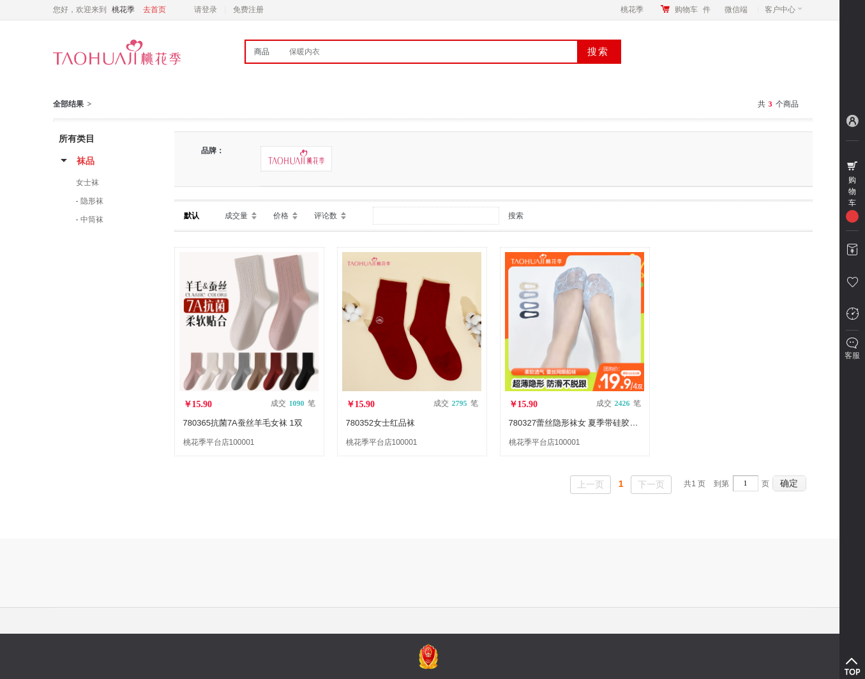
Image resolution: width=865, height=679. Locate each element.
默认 (191, 215)
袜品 (85, 161)
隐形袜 (91, 201)
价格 (281, 215)
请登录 (205, 9)
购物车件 (693, 9)
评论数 (325, 215)
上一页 (590, 484)
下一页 (651, 484)
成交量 (236, 215)
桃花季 (632, 9)
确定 (789, 483)
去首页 (154, 9)
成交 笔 (293, 403)
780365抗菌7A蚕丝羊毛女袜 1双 (243, 423)
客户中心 (783, 9)
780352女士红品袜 (380, 423)
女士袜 (87, 182)
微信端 (736, 9)
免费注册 (248, 9)
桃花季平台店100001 (219, 442)
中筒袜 (91, 219)
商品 (261, 51)
